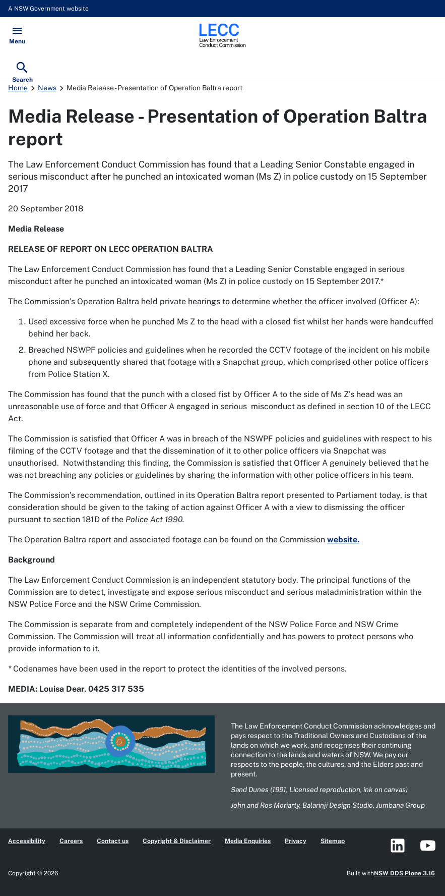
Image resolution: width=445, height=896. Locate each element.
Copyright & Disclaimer (177, 841)
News (47, 88)
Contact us (113, 841)
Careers (71, 841)
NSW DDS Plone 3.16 (404, 873)
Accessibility (26, 841)
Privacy (295, 841)
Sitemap (333, 841)
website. (343, 539)
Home (18, 88)
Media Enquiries (248, 841)
